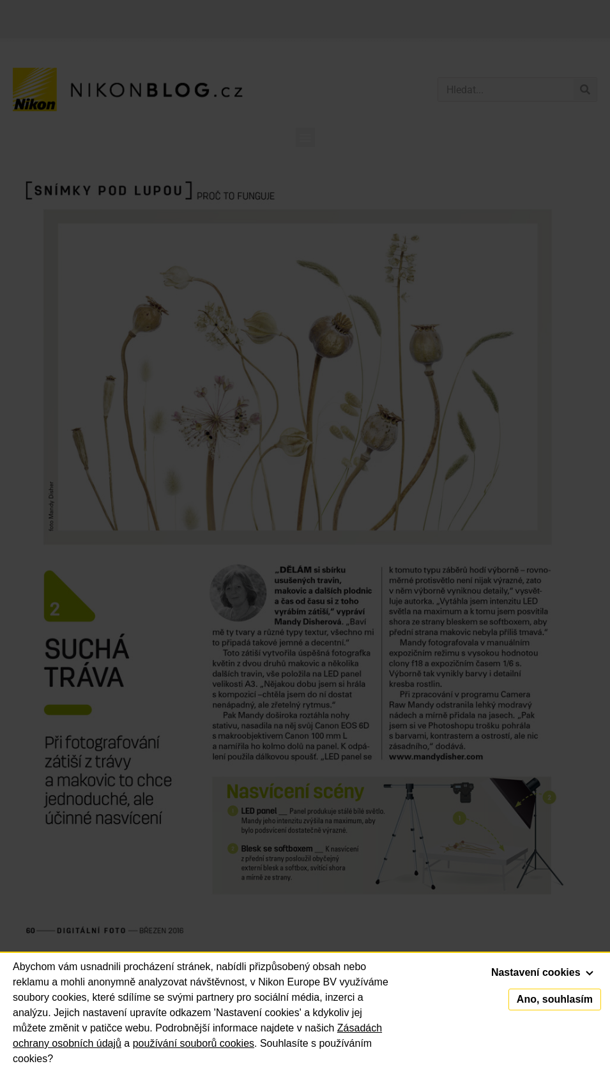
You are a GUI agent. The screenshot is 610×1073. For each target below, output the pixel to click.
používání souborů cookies (193, 1043)
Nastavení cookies (542, 972)
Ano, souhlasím (555, 999)
